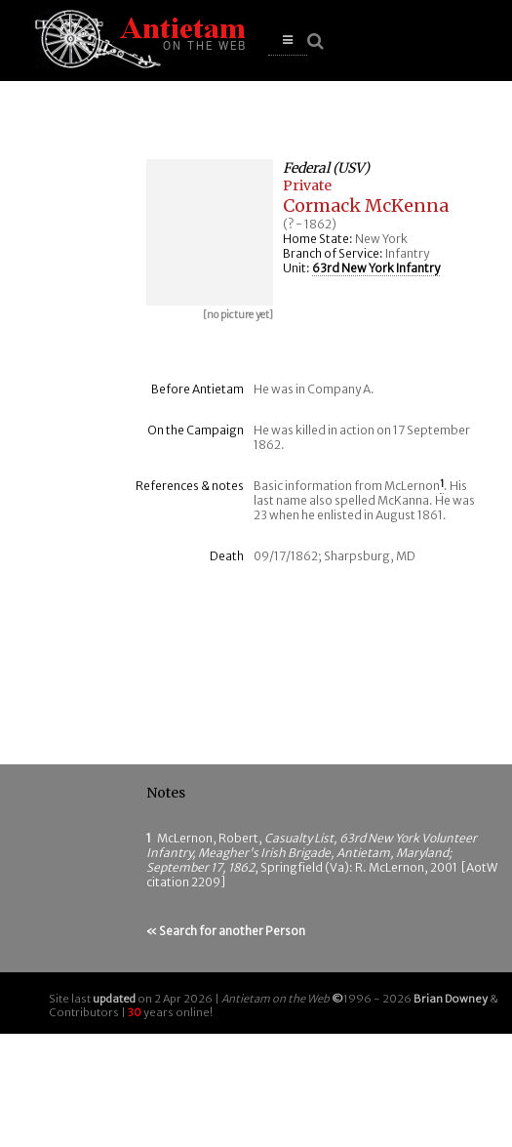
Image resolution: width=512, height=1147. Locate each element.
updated (114, 998)
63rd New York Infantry (376, 268)
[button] (287, 40)
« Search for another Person (225, 930)
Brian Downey (451, 998)
